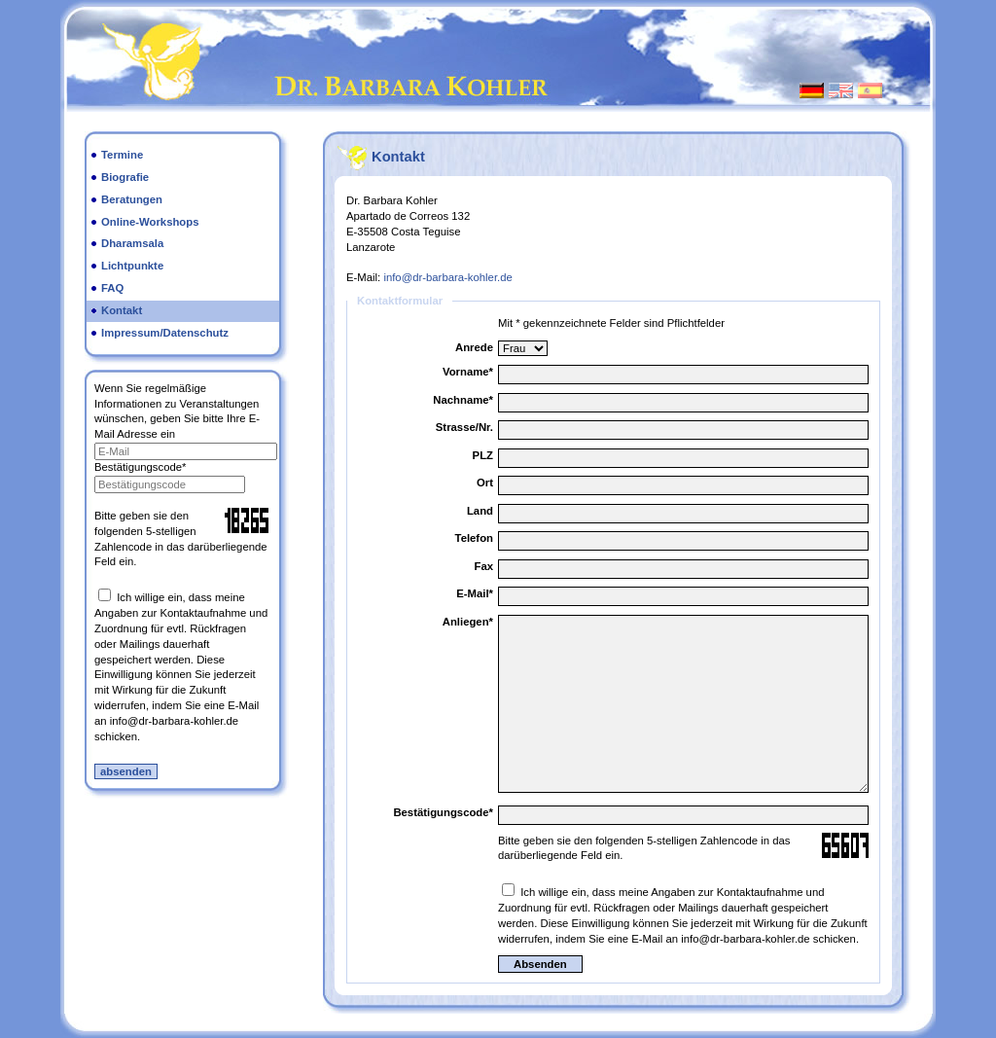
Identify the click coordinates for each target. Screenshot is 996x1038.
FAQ (112, 288)
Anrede (474, 347)
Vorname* (468, 371)
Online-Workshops (150, 222)
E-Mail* (474, 593)
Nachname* (463, 400)
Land (480, 511)
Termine (122, 155)
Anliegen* (468, 621)
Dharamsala (132, 243)
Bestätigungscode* (140, 467)
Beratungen (131, 199)
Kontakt (121, 310)
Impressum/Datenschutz (165, 333)
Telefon (474, 538)
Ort (485, 482)
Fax (483, 566)
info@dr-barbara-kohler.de (447, 277)
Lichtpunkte (132, 265)
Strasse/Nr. (464, 427)
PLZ (483, 455)
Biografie (125, 177)
